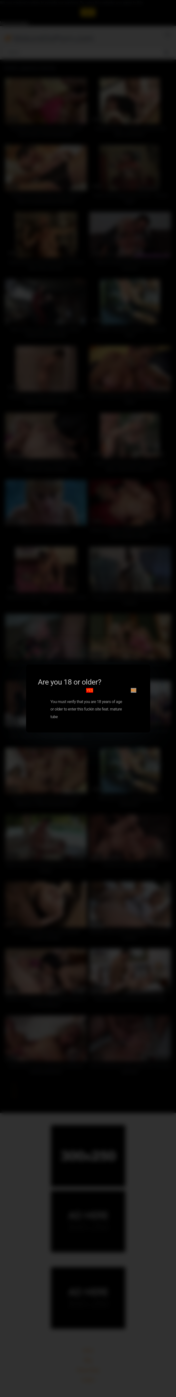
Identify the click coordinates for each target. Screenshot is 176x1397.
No (133, 690)
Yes (89, 690)
